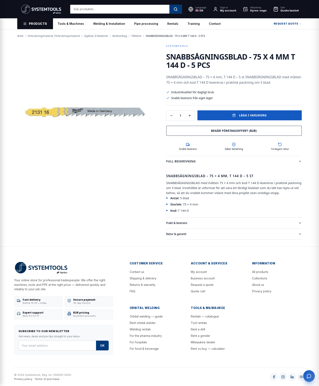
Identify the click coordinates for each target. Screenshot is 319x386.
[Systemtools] (41, 9)
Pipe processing (146, 23)
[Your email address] (57, 345)
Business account (203, 278)
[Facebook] (274, 377)
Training (193, 23)
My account (199, 272)
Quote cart (198, 291)
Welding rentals (140, 329)
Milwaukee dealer (203, 342)
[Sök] (175, 9)
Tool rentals (199, 323)
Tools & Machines (71, 23)
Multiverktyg (119, 36)
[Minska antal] (171, 116)
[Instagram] (283, 377)
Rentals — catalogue (205, 316)
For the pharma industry (146, 335)
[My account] (224, 9)
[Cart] (286, 9)
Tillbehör (136, 36)
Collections (259, 278)
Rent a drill (198, 329)
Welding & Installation (109, 23)
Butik (20, 36)
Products (35, 24)
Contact (215, 23)
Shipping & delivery (143, 278)
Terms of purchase (46, 379)
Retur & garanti (234, 234)
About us (258, 284)
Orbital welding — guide (146, 316)
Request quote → (288, 23)
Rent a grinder (200, 335)
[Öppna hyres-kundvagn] (255, 9)
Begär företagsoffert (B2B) (234, 131)
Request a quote (202, 284)
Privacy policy (261, 291)
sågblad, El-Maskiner (96, 36)
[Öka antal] (190, 116)
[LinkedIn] (292, 377)
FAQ (132, 291)
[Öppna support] (309, 376)
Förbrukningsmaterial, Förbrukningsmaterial (54, 36)
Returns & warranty (142, 284)
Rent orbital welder (143, 323)
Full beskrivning (234, 161)
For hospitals (138, 342)
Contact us (137, 272)
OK (102, 345)
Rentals (172, 23)
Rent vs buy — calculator (208, 348)
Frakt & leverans (234, 223)
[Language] (197, 9)
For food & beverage (144, 348)
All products (260, 272)
